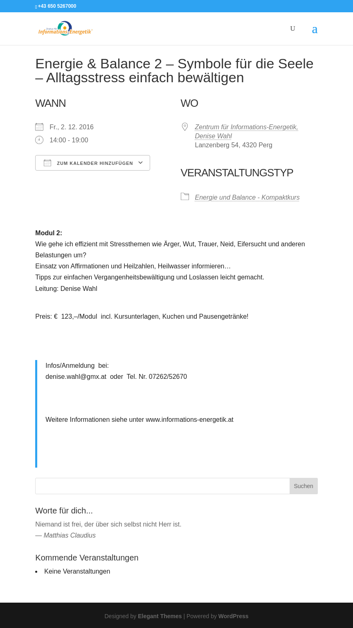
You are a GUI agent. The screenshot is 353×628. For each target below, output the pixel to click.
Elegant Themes (160, 616)
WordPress (233, 616)
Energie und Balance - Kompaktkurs (247, 197)
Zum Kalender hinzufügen (88, 163)
